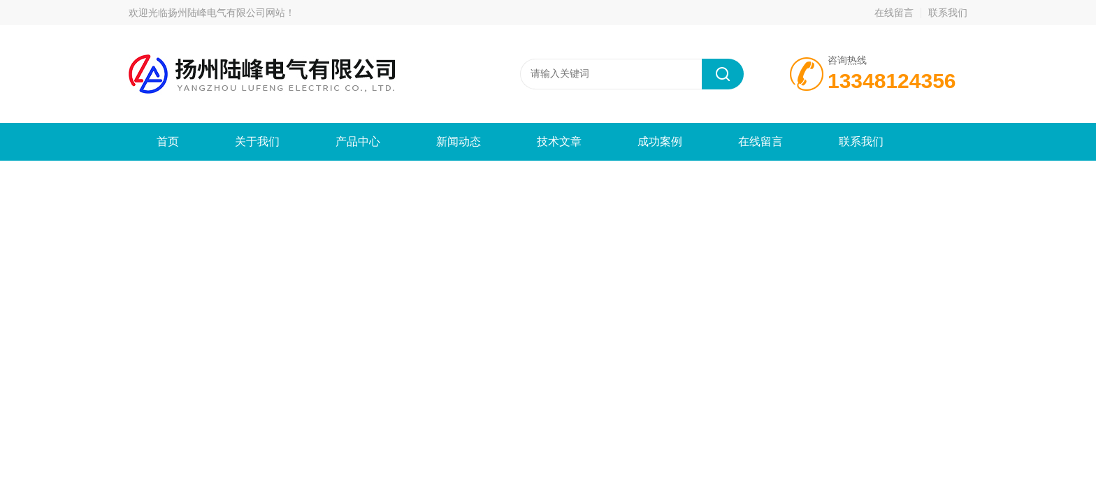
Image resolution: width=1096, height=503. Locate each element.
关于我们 (257, 141)
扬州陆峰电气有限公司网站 (226, 12)
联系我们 (947, 12)
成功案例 (659, 141)
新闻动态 (458, 141)
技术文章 (559, 141)
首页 (168, 141)
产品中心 (358, 141)
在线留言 (894, 12)
